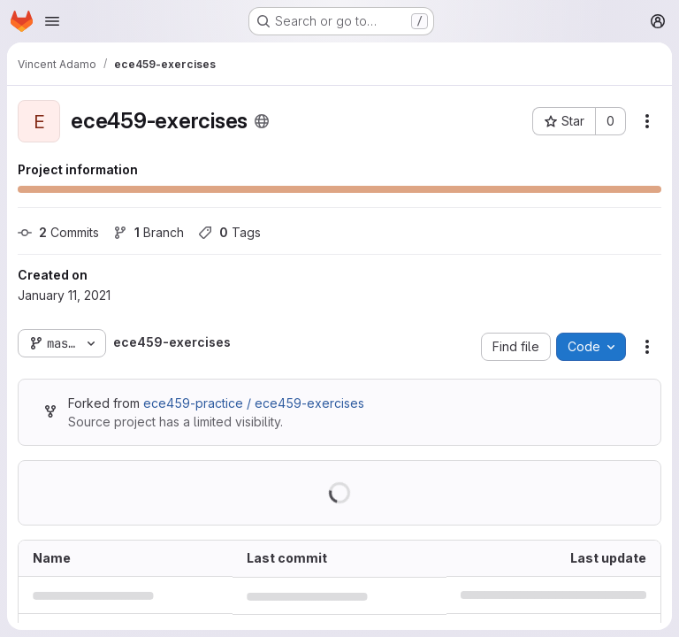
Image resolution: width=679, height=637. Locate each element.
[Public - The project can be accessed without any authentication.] (262, 121)
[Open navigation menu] (52, 21)
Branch (148, 232)
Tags (229, 232)
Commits (58, 232)
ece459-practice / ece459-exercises (253, 403)
